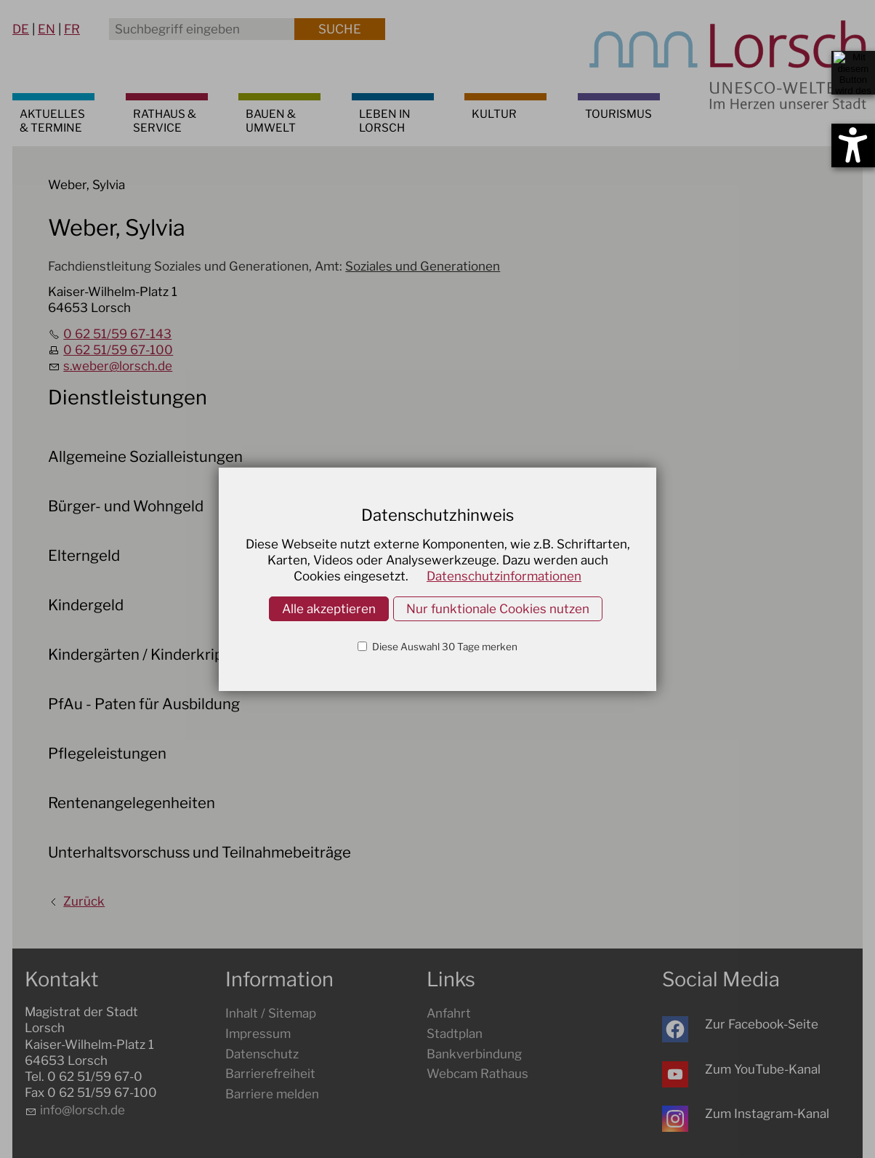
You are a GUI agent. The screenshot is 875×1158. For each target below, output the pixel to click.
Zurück (84, 901)
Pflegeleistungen (107, 753)
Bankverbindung (474, 1054)
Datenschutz (262, 1054)
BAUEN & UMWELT (271, 121)
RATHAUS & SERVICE (164, 121)
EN (46, 29)
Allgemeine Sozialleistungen (145, 456)
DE (20, 29)
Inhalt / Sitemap (270, 1013)
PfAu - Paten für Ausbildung (144, 704)
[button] (675, 1029)
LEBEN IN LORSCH (385, 121)
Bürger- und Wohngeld (125, 506)
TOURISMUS (618, 114)
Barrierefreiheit (270, 1073)
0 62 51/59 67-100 (118, 350)
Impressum (258, 1033)
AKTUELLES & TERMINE (52, 121)
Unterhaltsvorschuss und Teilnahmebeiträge (199, 852)
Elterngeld (84, 555)
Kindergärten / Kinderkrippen (148, 654)
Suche (339, 29)
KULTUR (494, 114)
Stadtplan (455, 1033)
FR (72, 29)
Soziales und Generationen (422, 266)
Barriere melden (272, 1094)
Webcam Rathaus (477, 1073)
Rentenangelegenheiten (131, 803)
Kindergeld (86, 605)
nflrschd (82, 1110)
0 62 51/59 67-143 (117, 334)
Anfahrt (449, 1013)
